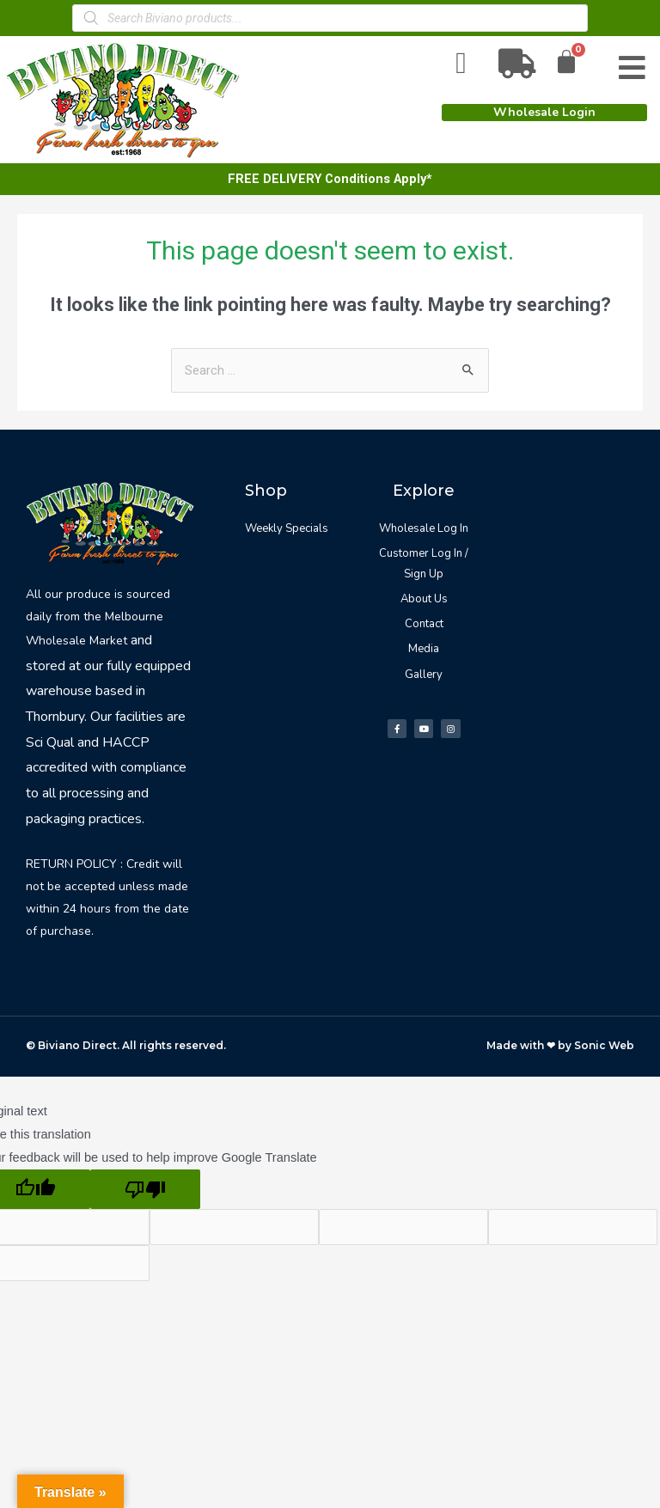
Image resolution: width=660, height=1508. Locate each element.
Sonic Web (604, 1045)
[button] (544, 112)
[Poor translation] (145, 1189)
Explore (424, 490)
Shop (266, 490)
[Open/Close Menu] (632, 68)
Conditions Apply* (378, 178)
